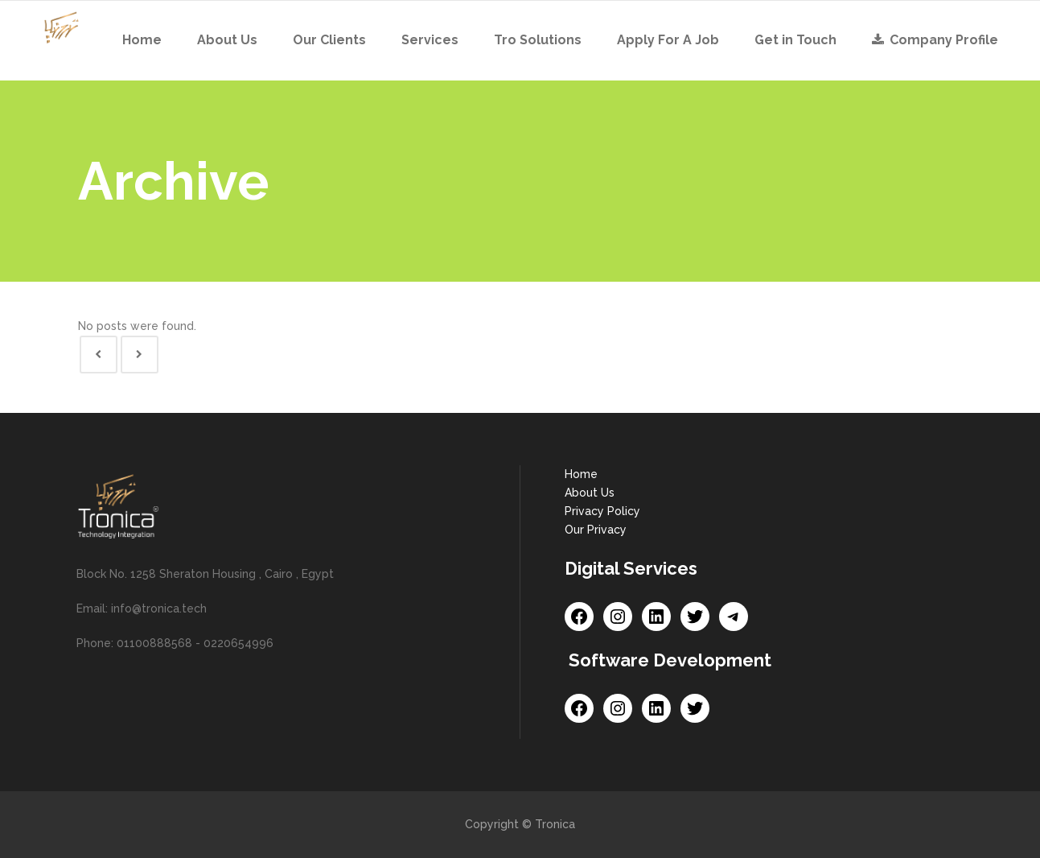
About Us (590, 492)
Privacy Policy (602, 511)
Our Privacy (596, 529)
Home (581, 474)
